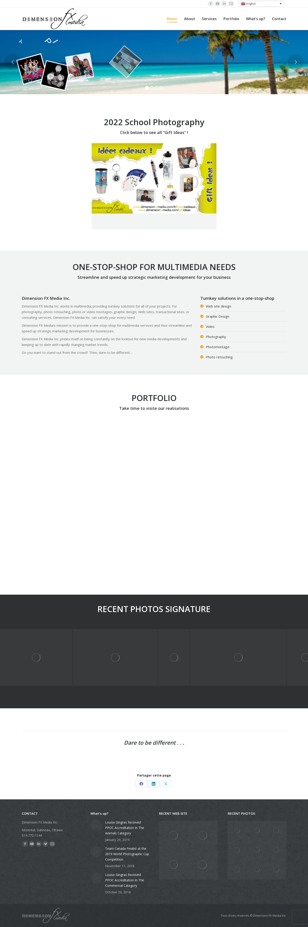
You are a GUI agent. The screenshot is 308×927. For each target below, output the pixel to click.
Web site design (218, 306)
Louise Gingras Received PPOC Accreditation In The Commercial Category (124, 880)
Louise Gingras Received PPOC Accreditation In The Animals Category (124, 827)
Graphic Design (217, 316)
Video (210, 326)
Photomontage (217, 347)
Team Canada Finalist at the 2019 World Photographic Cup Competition (127, 853)
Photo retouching (219, 357)
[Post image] (96, 825)
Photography (216, 336)
